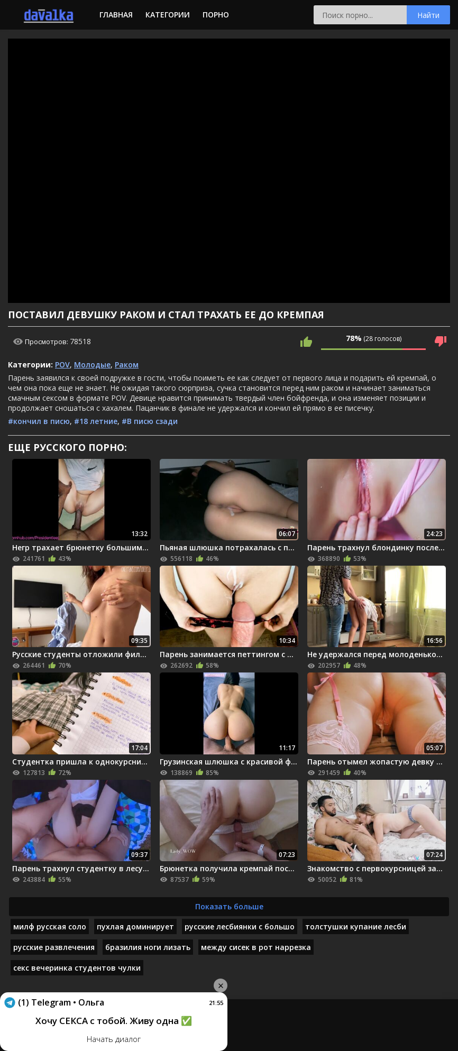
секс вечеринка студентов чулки (77, 968)
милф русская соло (49, 926)
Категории (167, 15)
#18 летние (95, 421)
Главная (116, 15)
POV (62, 364)
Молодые (92, 364)
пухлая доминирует (135, 926)
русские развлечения (54, 947)
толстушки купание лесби (355, 926)
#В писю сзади (150, 421)
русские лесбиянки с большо (240, 926)
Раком (127, 364)
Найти (428, 15)
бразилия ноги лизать (147, 947)
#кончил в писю (39, 421)
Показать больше (229, 906)
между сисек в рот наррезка (256, 947)
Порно (216, 15)
